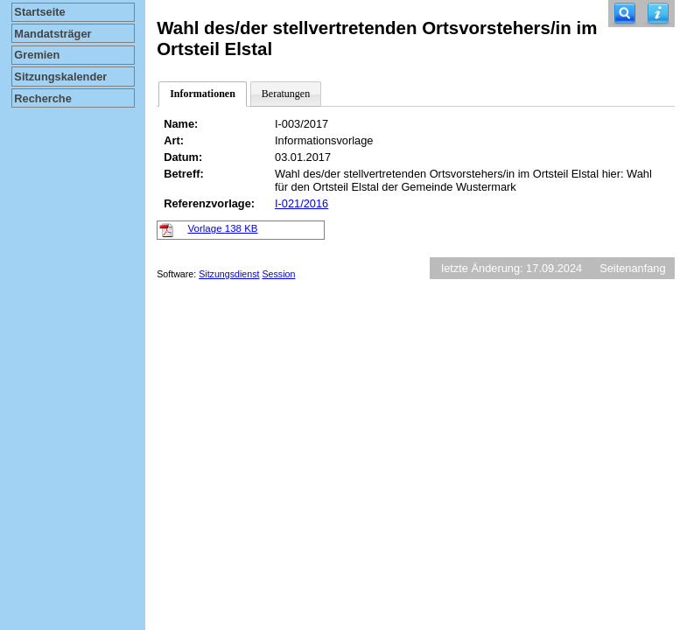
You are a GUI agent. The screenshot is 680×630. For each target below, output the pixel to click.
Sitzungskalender (60, 76)
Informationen (202, 94)
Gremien (37, 54)
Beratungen (286, 94)
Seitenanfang (632, 268)
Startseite (39, 11)
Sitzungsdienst (229, 274)
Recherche (42, 98)
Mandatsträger (52, 33)
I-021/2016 (301, 203)
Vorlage (223, 228)
